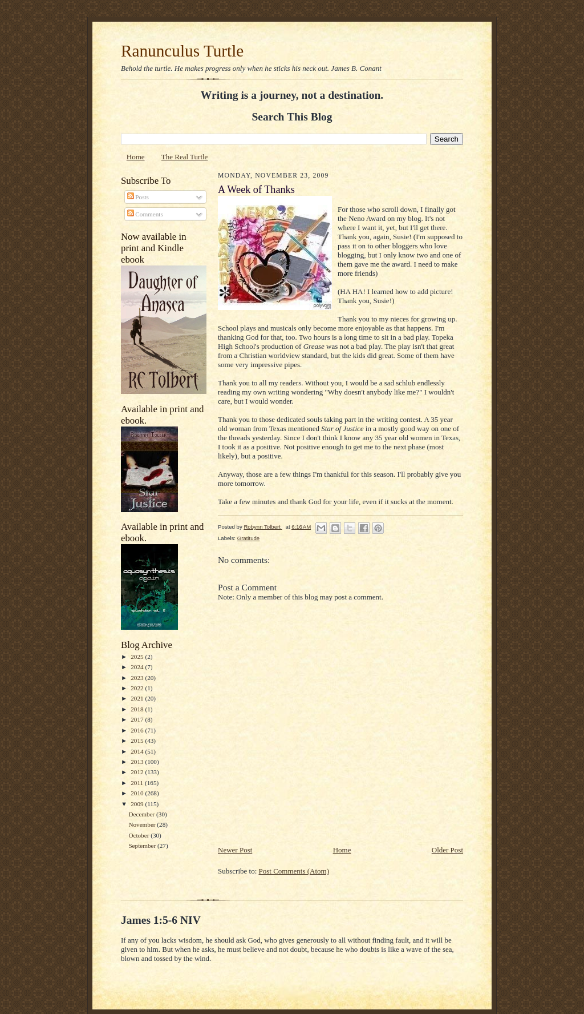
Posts (138, 197)
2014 (138, 751)
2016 (138, 730)
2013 (138, 761)
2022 (138, 688)
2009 (138, 803)
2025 (138, 656)
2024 (138, 666)
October (139, 835)
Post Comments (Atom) (294, 871)
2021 (138, 698)
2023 (138, 677)
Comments (145, 214)
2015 (138, 740)
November (142, 824)
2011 (138, 782)
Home (136, 156)
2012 (138, 771)
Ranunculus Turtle (182, 51)
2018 (138, 709)
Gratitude (248, 538)
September (142, 845)
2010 (138, 793)
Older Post (447, 850)
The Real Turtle (184, 156)
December (142, 814)
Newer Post (235, 850)
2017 (138, 719)
